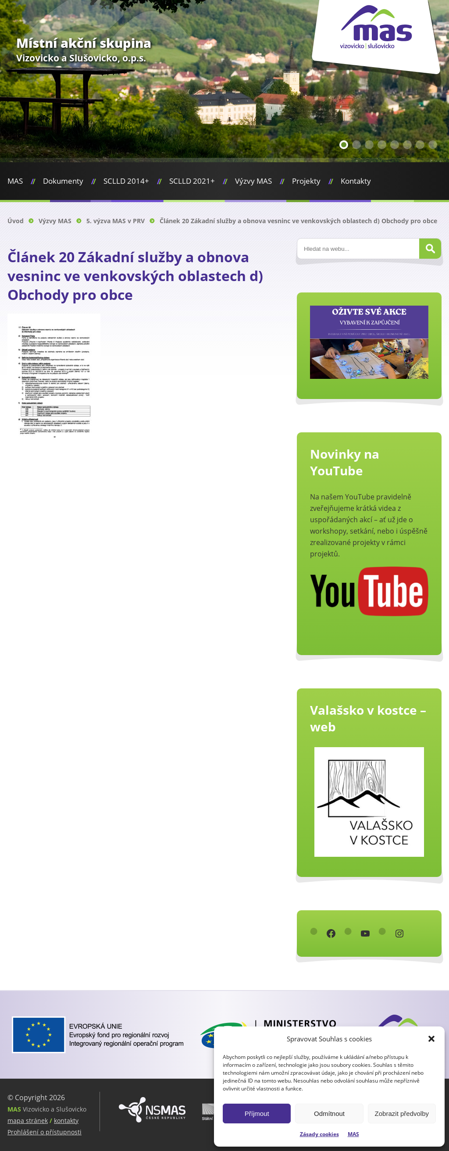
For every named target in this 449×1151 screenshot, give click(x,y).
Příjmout (257, 1113)
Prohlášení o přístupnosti (44, 1132)
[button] (431, 1038)
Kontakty (356, 181)
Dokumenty (63, 181)
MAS (353, 1134)
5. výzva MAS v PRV (115, 221)
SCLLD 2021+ (192, 181)
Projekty (306, 181)
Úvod (15, 221)
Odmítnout (329, 1113)
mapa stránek (27, 1120)
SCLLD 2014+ (126, 181)
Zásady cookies (319, 1134)
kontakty (66, 1120)
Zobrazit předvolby (402, 1113)
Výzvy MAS (253, 181)
